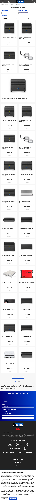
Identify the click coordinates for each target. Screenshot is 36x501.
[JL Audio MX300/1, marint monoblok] (9, 230)
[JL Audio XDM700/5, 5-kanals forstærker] (9, 66)
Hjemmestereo (7, 413)
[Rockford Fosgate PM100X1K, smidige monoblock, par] (27, 66)
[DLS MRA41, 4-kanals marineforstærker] (9, 284)
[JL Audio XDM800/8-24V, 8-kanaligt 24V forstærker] (27, 338)
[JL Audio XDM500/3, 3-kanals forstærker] (9, 257)
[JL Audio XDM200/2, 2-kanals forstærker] (27, 39)
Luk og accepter (12, 498)
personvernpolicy (22, 491)
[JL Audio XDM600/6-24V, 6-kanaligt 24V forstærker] (9, 338)
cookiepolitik (26, 478)
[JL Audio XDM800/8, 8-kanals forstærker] (27, 257)
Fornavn (3, 404)
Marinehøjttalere (23, 10)
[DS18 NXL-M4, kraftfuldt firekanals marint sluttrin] (27, 203)
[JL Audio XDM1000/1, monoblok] (27, 230)
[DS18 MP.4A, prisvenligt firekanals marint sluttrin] (27, 284)
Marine (7, 4)
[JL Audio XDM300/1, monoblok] (9, 39)
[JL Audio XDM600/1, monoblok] (27, 176)
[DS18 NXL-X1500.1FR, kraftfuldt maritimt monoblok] (9, 311)
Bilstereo (2, 4)
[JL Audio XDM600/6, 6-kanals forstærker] (9, 203)
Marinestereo (5, 10)
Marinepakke (5, 13)
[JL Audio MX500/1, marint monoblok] (27, 365)
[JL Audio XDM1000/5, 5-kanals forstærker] (27, 311)
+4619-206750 (18, 464)
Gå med (18, 417)
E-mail (3, 399)
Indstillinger (4, 498)
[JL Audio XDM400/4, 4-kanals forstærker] (11, 100)
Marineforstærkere (15, 4)
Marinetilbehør (22, 13)
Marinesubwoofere (6, 12)
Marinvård (4, 15)
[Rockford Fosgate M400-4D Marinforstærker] (9, 365)
